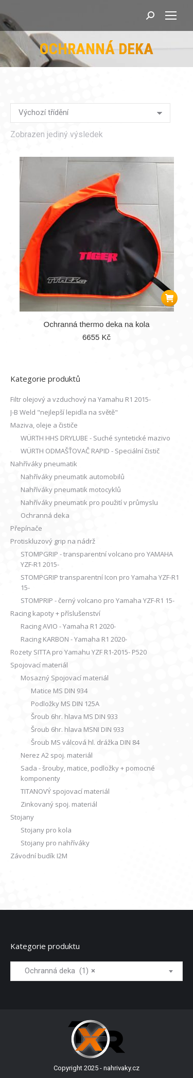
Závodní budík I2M (38, 855)
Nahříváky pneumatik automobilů (73, 476)
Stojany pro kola (46, 830)
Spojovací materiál (39, 664)
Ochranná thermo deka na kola (97, 324)
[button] (169, 298)
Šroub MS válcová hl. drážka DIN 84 (85, 742)
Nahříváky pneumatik (43, 463)
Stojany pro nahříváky (55, 842)
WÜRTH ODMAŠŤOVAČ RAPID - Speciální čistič (90, 450)
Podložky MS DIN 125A (65, 703)
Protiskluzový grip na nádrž (52, 541)
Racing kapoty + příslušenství (55, 613)
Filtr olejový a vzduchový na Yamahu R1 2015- (80, 399)
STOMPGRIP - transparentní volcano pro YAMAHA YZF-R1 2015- (97, 559)
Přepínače (26, 528)
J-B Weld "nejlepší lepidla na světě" (64, 412)
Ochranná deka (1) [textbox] (57, 971)
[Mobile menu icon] (171, 15)
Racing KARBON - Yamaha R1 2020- (74, 639)
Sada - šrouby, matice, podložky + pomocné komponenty (88, 773)
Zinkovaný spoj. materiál (59, 804)
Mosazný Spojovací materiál (65, 677)
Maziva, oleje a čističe (44, 425)
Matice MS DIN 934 (59, 690)
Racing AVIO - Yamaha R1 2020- (68, 626)
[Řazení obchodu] (90, 113)
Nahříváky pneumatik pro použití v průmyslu (89, 502)
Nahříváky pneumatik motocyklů (71, 489)
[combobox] (96, 971)
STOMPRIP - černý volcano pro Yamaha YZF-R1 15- (97, 600)
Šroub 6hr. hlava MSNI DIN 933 (77, 729)
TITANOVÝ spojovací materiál (65, 791)
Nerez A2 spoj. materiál (57, 755)
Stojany (22, 817)
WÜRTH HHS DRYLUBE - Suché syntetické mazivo (95, 438)
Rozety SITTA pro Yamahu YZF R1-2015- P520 (78, 652)
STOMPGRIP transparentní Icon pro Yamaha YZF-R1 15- (100, 582)
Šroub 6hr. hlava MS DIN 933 (74, 716)
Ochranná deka (45, 515)
